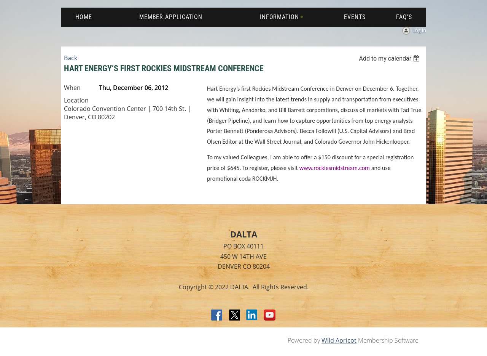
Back (70, 58)
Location (76, 100)
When (72, 87)
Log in (419, 30)
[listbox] (390, 58)
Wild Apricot (338, 340)
